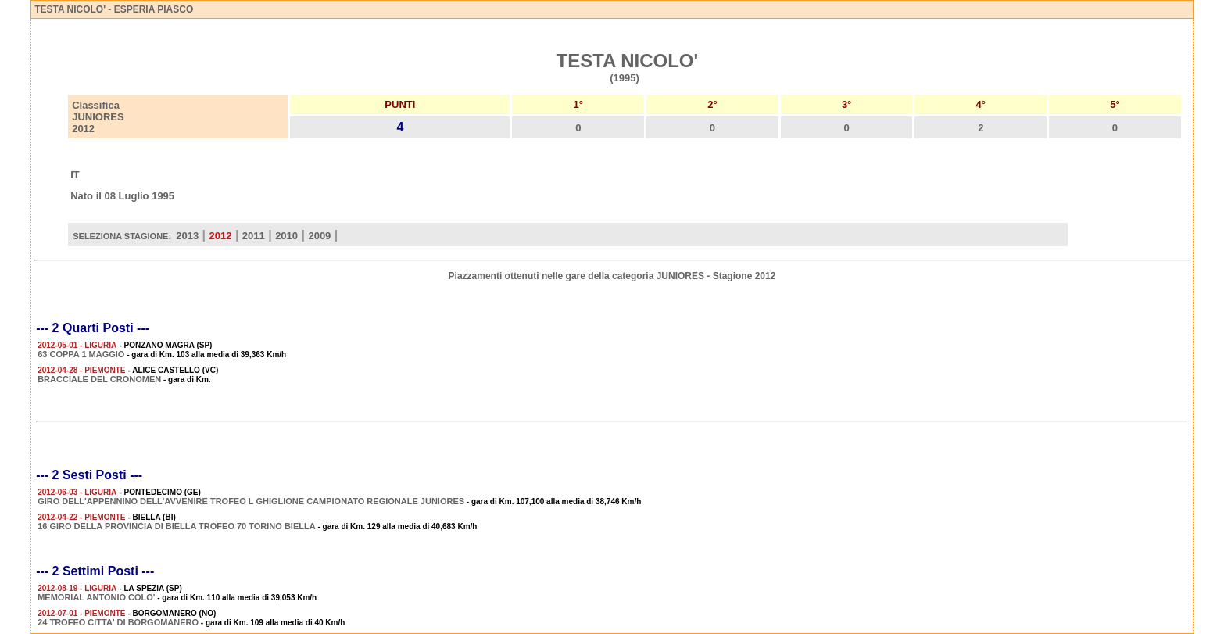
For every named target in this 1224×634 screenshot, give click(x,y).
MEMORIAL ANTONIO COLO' (96, 597)
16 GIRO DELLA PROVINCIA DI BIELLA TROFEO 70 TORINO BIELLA (177, 526)
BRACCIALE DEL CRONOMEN (99, 379)
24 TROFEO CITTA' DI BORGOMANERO (118, 622)
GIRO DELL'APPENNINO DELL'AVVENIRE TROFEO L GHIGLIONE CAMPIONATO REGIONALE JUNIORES (251, 501)
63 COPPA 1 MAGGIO (81, 354)
